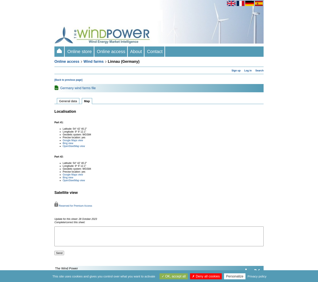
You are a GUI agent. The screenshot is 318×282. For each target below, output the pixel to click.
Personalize (234, 276)
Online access (111, 51)
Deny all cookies (206, 276)
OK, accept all (174, 276)
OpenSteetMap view (74, 146)
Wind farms (93, 61)
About (136, 51)
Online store (79, 51)
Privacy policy (257, 276)
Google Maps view (73, 140)
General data (68, 101)
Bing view (68, 143)
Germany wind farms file (78, 88)
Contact (154, 51)
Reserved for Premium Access (73, 205)
